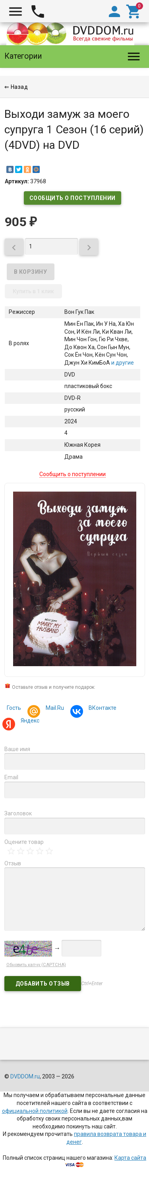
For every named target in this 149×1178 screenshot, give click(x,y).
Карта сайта (130, 1158)
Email (11, 777)
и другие (122, 362)
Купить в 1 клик (33, 291)
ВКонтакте (101, 709)
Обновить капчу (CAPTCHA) (36, 964)
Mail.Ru (53, 709)
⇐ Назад (16, 87)
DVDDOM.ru (25, 1076)
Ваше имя (17, 749)
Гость (14, 708)
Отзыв (12, 863)
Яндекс (28, 721)
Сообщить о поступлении (72, 198)
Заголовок (18, 813)
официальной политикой (35, 1111)
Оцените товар (24, 842)
